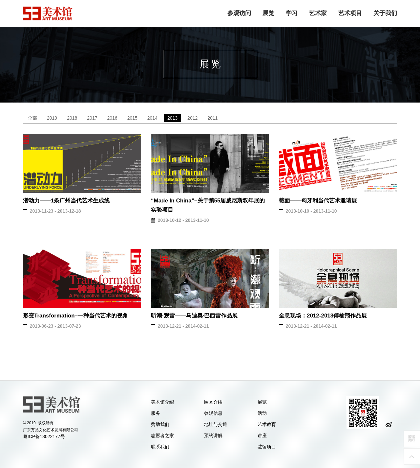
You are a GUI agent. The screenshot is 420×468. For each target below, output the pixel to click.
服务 (155, 413)
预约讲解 (213, 435)
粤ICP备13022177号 (44, 436)
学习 (292, 13)
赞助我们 (160, 424)
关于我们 (385, 13)
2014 (152, 118)
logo (48, 13)
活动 (262, 413)
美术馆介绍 (162, 402)
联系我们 (160, 446)
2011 (212, 118)
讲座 (262, 435)
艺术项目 (350, 13)
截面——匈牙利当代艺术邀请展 (318, 201)
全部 (32, 118)
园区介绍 (213, 402)
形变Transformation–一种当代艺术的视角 (75, 316)
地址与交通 (215, 424)
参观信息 (213, 413)
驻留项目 (267, 446)
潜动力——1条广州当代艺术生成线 (66, 201)
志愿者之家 (162, 435)
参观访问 (239, 13)
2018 (72, 118)
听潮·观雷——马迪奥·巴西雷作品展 (194, 316)
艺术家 (318, 13)
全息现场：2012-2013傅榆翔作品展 (323, 316)
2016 (112, 118)
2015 (132, 118)
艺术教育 (267, 424)
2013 (172, 118)
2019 (52, 118)
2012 (192, 118)
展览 (268, 13)
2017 (92, 118)
